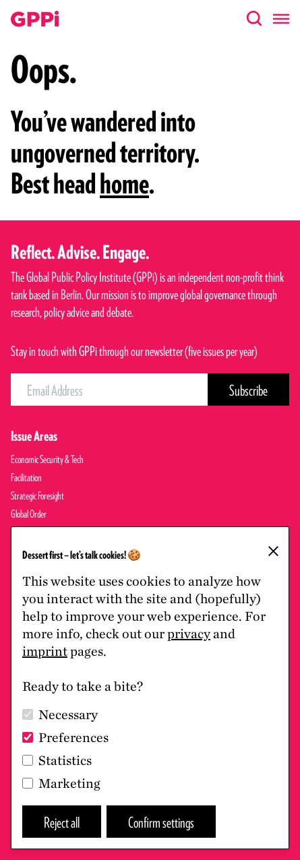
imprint (44, 651)
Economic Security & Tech (47, 459)
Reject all (62, 822)
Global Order (29, 514)
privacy (188, 633)
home (124, 183)
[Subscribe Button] (248, 389)
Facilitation (26, 477)
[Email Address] (109, 389)
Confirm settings (161, 822)
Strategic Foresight (37, 495)
